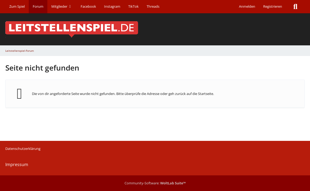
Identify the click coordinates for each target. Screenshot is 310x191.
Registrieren (272, 6)
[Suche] (295, 6)
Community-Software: (155, 183)
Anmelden (247, 6)
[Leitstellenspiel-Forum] (155, 29)
